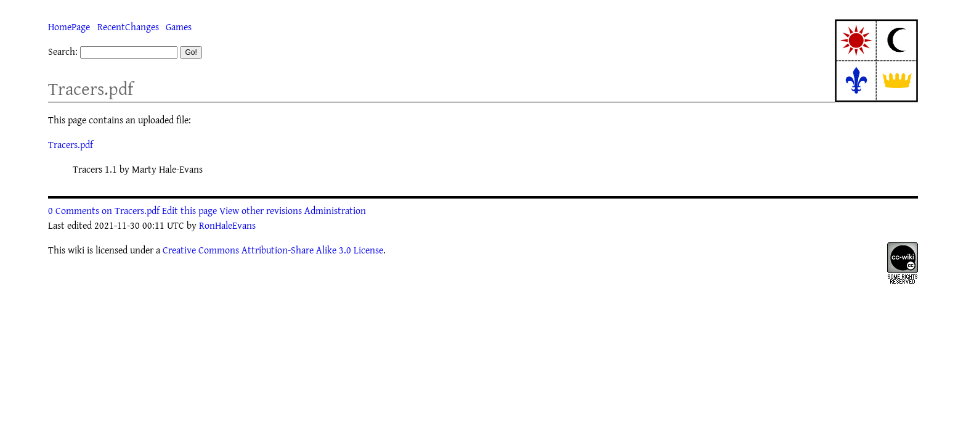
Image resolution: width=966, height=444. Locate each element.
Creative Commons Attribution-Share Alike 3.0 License (273, 249)
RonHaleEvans (227, 225)
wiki (76, 249)
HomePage (69, 26)
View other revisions (260, 210)
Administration (335, 210)
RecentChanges (128, 26)
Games (179, 26)
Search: (63, 51)
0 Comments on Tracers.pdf (104, 210)
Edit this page (189, 210)
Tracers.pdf (90, 88)
